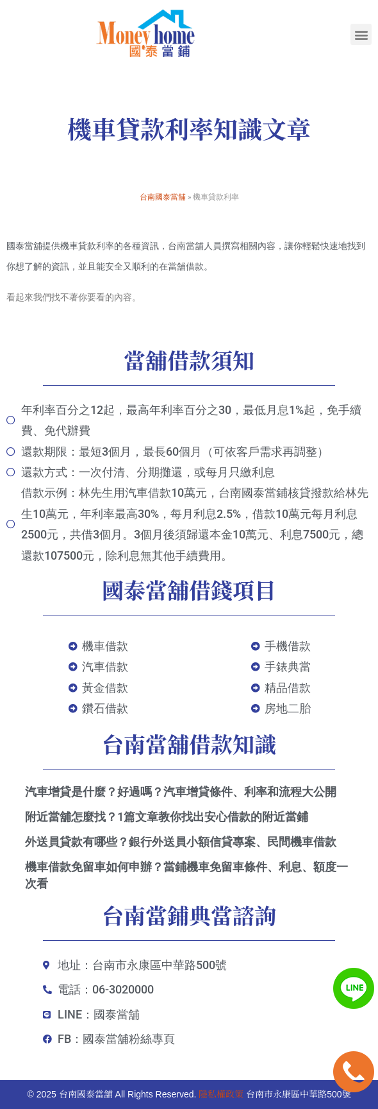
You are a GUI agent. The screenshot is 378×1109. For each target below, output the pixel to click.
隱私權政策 (221, 1094)
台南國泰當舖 (163, 197)
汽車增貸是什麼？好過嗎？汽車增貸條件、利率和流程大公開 (180, 791)
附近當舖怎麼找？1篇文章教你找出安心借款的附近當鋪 (166, 816)
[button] (361, 34)
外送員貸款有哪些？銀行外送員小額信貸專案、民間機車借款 (180, 841)
